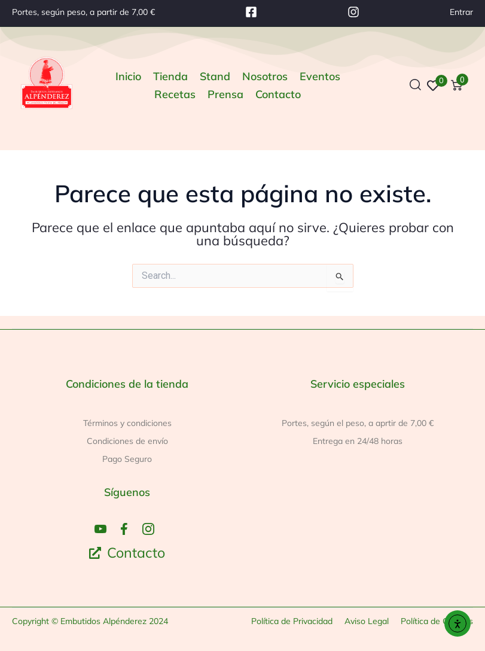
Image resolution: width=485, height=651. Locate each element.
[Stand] (215, 77)
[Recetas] (175, 95)
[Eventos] (320, 77)
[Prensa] (225, 95)
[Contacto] (278, 95)
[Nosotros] (265, 77)
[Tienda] (170, 77)
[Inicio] (128, 77)
